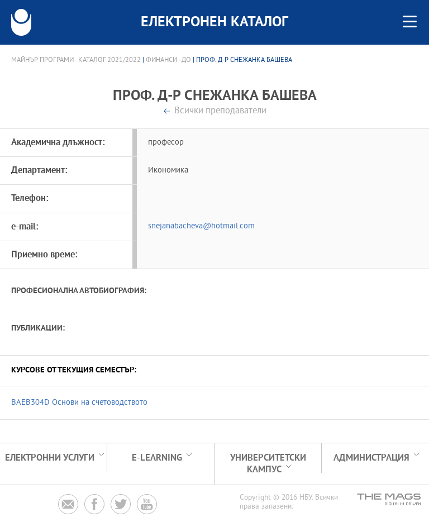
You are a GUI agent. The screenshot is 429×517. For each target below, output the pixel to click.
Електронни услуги (49, 458)
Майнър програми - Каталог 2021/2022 (76, 60)
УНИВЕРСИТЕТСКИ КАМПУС (268, 464)
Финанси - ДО (168, 60)
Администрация (371, 458)
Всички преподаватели (220, 111)
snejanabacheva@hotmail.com (201, 226)
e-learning (157, 458)
